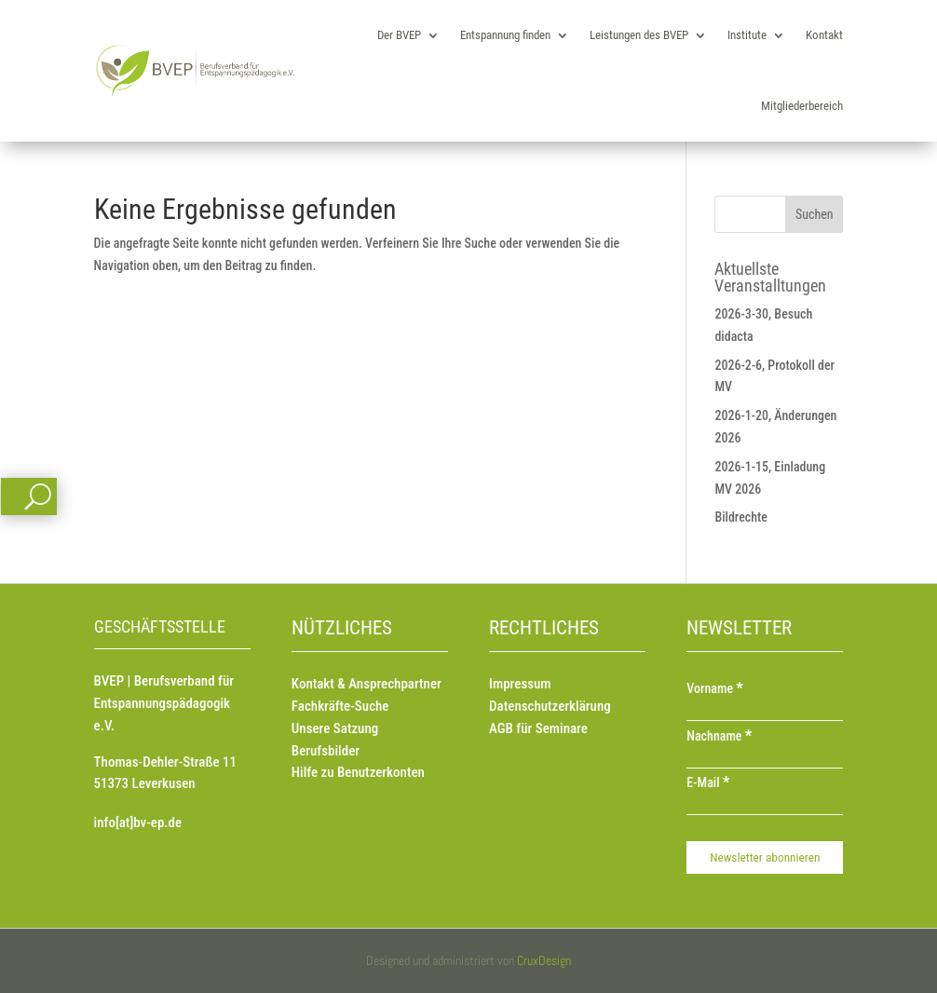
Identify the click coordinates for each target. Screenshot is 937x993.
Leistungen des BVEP (639, 35)
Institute (747, 35)
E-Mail (707, 782)
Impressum (519, 683)
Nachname (719, 735)
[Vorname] (764, 711)
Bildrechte (740, 517)
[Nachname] (764, 759)
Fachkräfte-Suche (340, 706)
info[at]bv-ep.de (138, 822)
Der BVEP (399, 35)
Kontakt (824, 35)
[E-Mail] (764, 805)
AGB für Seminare (538, 728)
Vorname (714, 688)
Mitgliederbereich (802, 106)
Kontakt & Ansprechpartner (366, 683)
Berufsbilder (326, 750)
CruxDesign (544, 960)
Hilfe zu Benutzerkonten (358, 772)
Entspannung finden (505, 35)
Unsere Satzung (335, 728)
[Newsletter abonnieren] (764, 857)
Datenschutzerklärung (550, 706)
